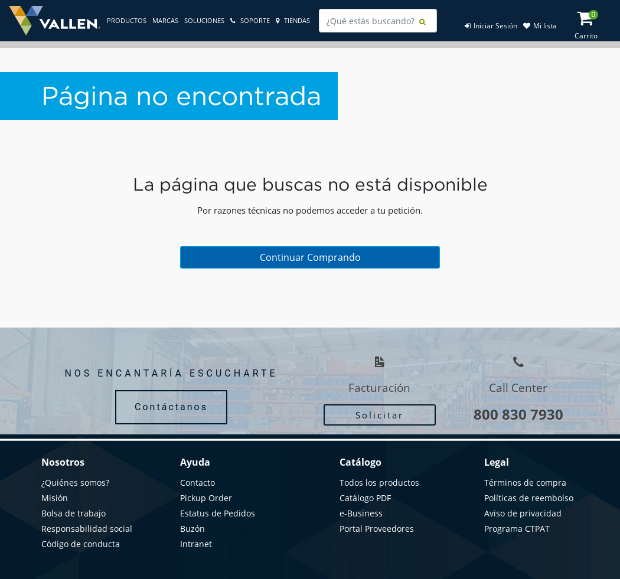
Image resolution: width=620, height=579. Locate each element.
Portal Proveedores (377, 528)
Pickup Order (206, 497)
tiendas (293, 20)
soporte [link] (250, 20)
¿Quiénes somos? (75, 482)
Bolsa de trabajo (73, 513)
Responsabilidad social (86, 528)
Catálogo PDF (365, 497)
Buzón (192, 528)
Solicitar (379, 415)
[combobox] (378, 20)
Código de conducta (80, 543)
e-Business (361, 513)
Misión (54, 497)
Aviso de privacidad (523, 513)
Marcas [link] (165, 20)
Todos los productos (379, 482)
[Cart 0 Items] (591, 21)
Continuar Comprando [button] (310, 257)
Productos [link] (126, 20)
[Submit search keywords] (422, 22)
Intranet (196, 543)
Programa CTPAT (517, 528)
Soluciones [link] (204, 20)
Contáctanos (171, 407)
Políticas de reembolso (528, 497)
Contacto (197, 482)
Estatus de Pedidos (217, 513)
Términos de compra (525, 482)
